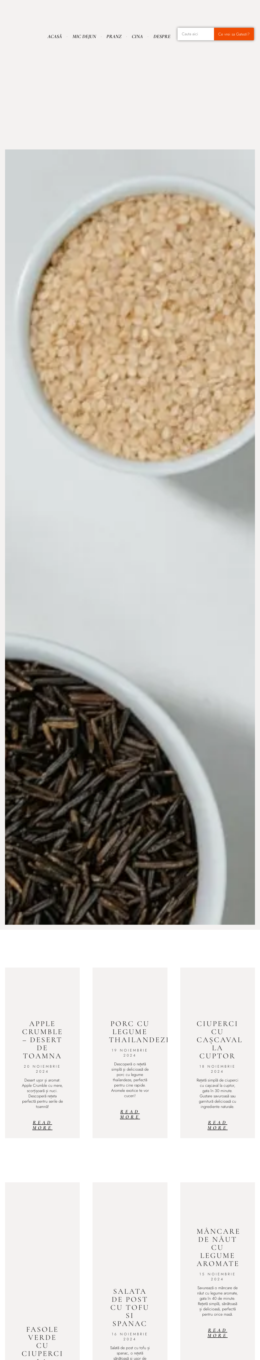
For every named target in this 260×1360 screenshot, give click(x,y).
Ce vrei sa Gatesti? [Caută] (234, 34)
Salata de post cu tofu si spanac (129, 1307)
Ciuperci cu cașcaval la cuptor (220, 1040)
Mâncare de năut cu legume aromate (218, 1247)
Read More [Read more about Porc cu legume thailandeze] (130, 1114)
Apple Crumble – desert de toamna (42, 1040)
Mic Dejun (84, 36)
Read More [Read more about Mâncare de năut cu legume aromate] (217, 1333)
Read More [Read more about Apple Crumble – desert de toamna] (42, 1125)
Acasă (55, 36)
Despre (161, 36)
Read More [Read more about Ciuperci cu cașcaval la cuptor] (217, 1125)
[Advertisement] (130, 83)
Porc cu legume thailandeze (140, 1031)
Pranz (113, 36)
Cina (137, 36)
